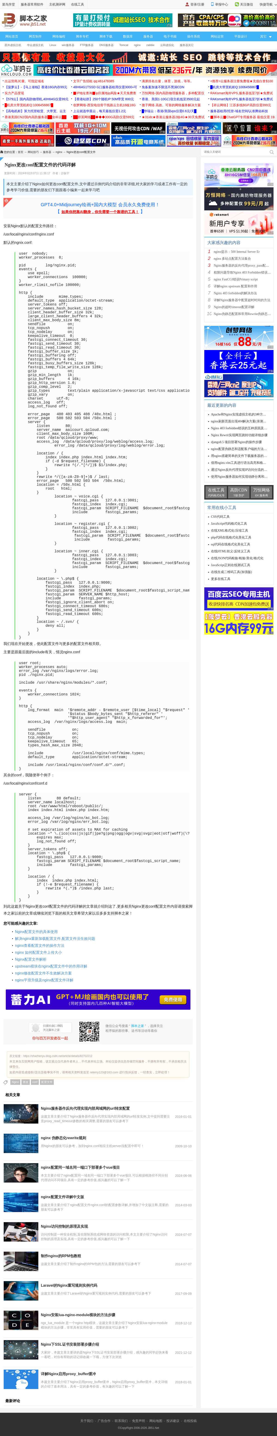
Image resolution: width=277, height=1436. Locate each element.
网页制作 (35, 36)
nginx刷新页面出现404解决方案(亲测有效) (241, 421)
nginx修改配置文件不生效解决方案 (43, 973)
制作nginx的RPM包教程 (61, 1256)
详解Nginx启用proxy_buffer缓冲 (68, 1374)
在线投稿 (190, 1421)
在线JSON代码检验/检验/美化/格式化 (237, 558)
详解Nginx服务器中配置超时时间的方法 (242, 300)
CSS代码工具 (220, 516)
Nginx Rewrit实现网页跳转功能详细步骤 (239, 435)
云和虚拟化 (167, 45)
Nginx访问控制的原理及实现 (64, 1226)
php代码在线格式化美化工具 (231, 537)
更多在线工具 (220, 579)
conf (35, 1082)
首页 (20, 152)
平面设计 (240, 36)
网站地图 (155, 1421)
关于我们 (86, 1421)
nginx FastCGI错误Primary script (236, 279)
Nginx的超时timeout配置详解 (234, 307)
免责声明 (138, 1421)
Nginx (15, 1082)
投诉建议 (172, 1421)
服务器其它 (187, 45)
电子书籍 (170, 36)
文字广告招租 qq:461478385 (93, 81)
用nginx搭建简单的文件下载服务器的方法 (240, 456)
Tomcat (123, 45)
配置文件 (46, 1082)
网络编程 (58, 36)
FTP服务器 (87, 45)
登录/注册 (197, 4)
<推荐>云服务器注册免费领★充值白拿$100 (241, 81)
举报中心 (221, 4)
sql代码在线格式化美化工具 (230, 544)
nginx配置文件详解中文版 (62, 1197)
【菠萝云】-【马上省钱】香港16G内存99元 (36, 87)
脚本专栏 (82, 36)
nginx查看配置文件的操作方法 (39, 946)
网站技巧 (33, 152)
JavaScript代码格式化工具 (229, 523)
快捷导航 (268, 4)
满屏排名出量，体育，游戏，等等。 (167, 81)
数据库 (128, 36)
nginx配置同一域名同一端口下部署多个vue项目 (80, 1167)
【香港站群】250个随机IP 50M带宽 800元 (103, 99)
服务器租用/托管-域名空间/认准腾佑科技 (239, 111)
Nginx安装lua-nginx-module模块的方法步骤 (78, 1315)
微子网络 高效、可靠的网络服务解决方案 (171, 105)
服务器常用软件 (32, 4)
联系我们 (121, 1421)
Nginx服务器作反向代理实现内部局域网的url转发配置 (85, 1108)
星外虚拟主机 (13, 45)
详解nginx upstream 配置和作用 (235, 286)
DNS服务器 (106, 45)
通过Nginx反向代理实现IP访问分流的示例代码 (244, 469)
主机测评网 (57, 4)
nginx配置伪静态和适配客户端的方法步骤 (240, 449)
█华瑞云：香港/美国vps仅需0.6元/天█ (169, 111)
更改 (25, 1082)
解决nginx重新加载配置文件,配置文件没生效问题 (55, 939)
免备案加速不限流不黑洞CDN (163, 87)
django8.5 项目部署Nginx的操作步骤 (236, 442)
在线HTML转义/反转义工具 (230, 551)
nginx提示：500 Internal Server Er (237, 251)
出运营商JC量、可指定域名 (24, 81)
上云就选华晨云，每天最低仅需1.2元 (99, 111)
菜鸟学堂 (8, 4)
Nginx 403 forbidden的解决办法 (235, 293)
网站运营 (217, 36)
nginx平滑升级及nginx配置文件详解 (44, 980)
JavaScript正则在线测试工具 (230, 565)
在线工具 (77, 4)
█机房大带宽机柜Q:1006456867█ (234, 87)
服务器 (148, 36)
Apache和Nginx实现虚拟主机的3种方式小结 (242, 414)
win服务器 (68, 45)
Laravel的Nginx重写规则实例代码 (69, 1285)
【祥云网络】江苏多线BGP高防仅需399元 (240, 105)
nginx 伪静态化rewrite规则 (63, 1138)
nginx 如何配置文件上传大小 (38, 952)
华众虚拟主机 (35, 45)
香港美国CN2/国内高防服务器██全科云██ (35, 117)
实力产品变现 (14, 93)
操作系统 (193, 36)
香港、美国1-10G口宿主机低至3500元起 (171, 99)
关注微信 (246, 4)
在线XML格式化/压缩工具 (229, 530)
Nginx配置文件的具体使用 (36, 932)
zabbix (150, 45)
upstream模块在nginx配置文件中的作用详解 (51, 966)
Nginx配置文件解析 (31, 959)
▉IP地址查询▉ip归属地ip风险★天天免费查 (104, 93)
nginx (137, 45)
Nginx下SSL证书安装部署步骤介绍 (70, 1344)
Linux (52, 45)
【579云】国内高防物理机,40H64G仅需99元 (37, 99)
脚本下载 (105, 36)
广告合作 (104, 1421)
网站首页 (11, 36)
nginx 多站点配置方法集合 (232, 258)
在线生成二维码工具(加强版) (231, 572)
